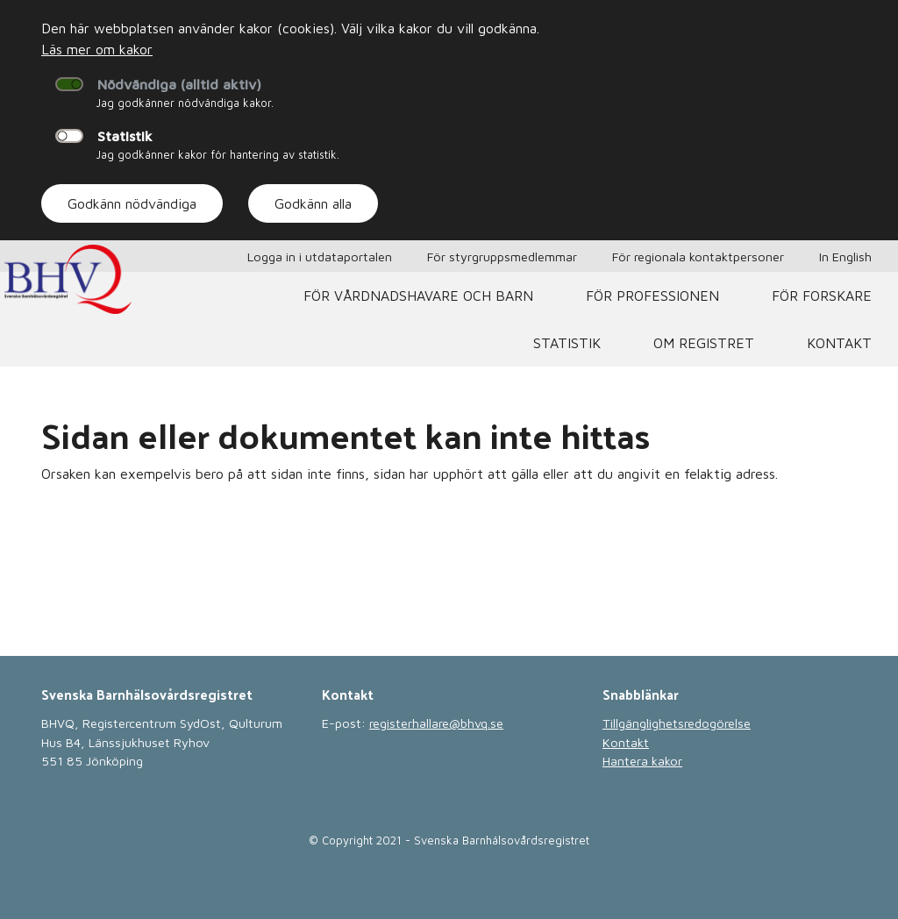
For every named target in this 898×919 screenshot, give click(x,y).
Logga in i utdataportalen (319, 256)
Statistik (125, 136)
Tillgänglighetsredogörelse (676, 723)
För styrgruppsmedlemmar (502, 256)
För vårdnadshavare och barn (418, 295)
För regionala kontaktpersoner (698, 256)
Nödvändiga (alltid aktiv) (179, 84)
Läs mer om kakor (97, 49)
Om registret (703, 343)
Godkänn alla (313, 203)
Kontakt (839, 343)
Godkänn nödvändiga (132, 203)
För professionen (652, 295)
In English (845, 256)
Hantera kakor (642, 760)
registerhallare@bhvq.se (436, 723)
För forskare (822, 295)
